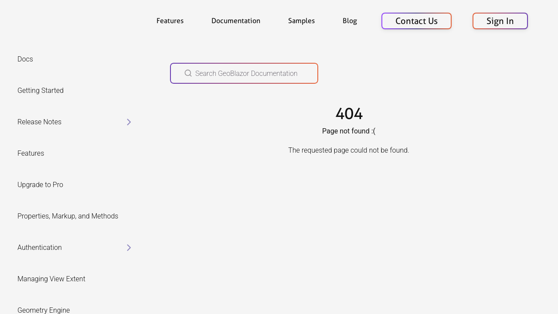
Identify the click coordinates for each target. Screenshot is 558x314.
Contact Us (416, 21)
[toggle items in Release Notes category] (129, 122)
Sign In (500, 21)
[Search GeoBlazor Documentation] (244, 73)
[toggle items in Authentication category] (129, 248)
